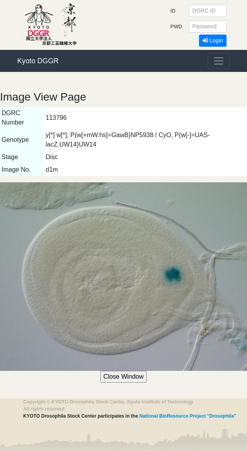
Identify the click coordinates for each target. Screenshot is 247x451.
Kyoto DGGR (38, 61)
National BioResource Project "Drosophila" (187, 416)
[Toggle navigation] (219, 61)
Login (213, 40)
